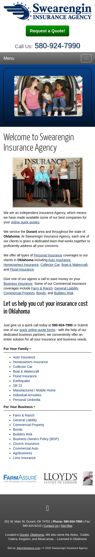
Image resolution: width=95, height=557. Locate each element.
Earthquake (21, 381)
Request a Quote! (47, 31)
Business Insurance (18, 283)
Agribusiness (22, 453)
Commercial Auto (25, 448)
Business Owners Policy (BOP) (36, 439)
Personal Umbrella (26, 400)
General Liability (66, 288)
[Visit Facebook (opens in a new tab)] (47, 508)
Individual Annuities (27, 395)
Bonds (41, 293)
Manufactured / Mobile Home (34, 390)
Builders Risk (63, 293)
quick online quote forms (37, 330)
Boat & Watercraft (74, 265)
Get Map (66, 525)
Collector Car (50, 265)
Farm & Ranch (42, 288)
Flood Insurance (22, 269)
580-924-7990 (57, 46)
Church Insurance (26, 444)
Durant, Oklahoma (32, 534)
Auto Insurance (59, 260)
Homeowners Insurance (21, 265)
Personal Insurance (48, 255)
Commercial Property (19, 293)
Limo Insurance (24, 458)
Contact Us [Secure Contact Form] (51, 525)
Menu (9, 58)
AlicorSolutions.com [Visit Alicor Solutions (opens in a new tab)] (28, 548)
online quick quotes (25, 222)
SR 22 (17, 385)
